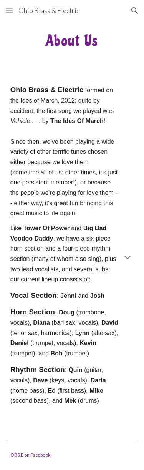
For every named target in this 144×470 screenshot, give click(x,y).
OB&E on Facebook (30, 455)
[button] (9, 10)
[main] (72, 40)
